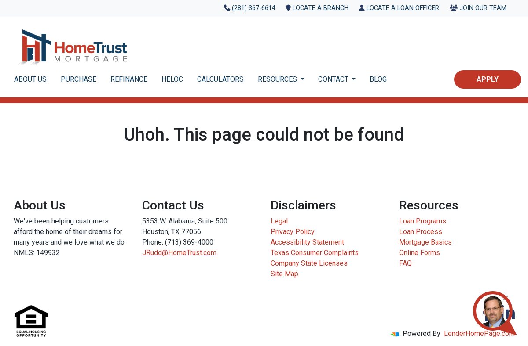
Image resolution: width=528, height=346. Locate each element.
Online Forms (419, 253)
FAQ (405, 263)
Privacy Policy (293, 231)
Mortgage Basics (425, 242)
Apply (488, 79)
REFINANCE (128, 79)
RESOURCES (278, 79)
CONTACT (334, 79)
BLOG (378, 79)
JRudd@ (155, 253)
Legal (279, 221)
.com (209, 253)
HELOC (172, 79)
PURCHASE (78, 79)
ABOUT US (30, 79)
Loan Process (420, 231)
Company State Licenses (309, 263)
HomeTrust (185, 253)
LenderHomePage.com (479, 333)
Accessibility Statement (307, 242)
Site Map (284, 274)
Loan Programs (422, 221)
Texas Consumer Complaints (315, 253)
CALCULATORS (220, 79)
